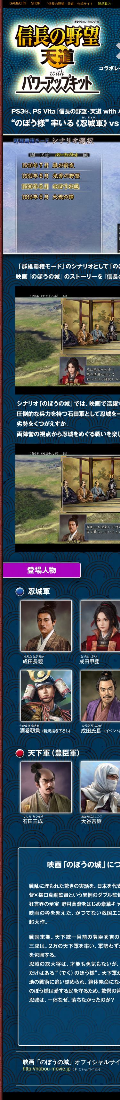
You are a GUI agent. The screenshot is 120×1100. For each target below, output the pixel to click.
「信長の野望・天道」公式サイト (69, 3)
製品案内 (104, 3)
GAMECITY (18, 3)
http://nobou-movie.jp (46, 1068)
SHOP (35, 3)
